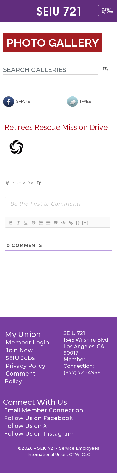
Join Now (19, 350)
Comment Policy (20, 377)
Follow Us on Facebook (38, 418)
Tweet (80, 101)
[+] (85, 222)
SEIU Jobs (20, 358)
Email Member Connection (43, 410)
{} (78, 222)
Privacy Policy (25, 365)
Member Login (27, 342)
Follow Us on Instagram (39, 433)
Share (16, 101)
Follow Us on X (25, 426)
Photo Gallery (52, 42)
